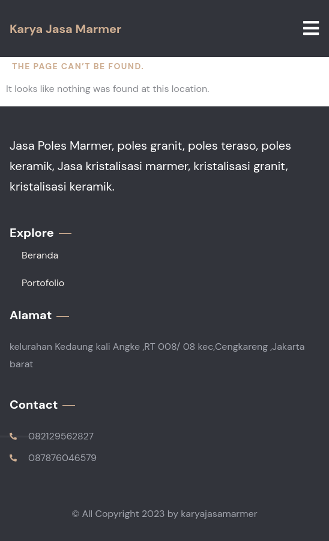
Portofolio (43, 283)
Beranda (40, 255)
